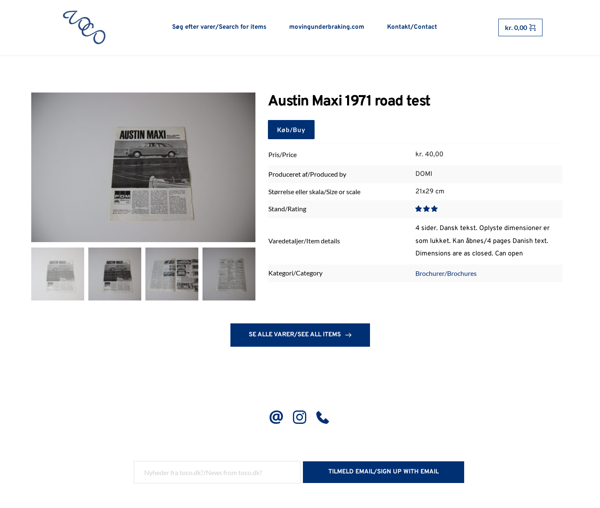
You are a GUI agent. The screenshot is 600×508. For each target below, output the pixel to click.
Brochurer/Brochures (446, 274)
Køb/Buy (291, 130)
